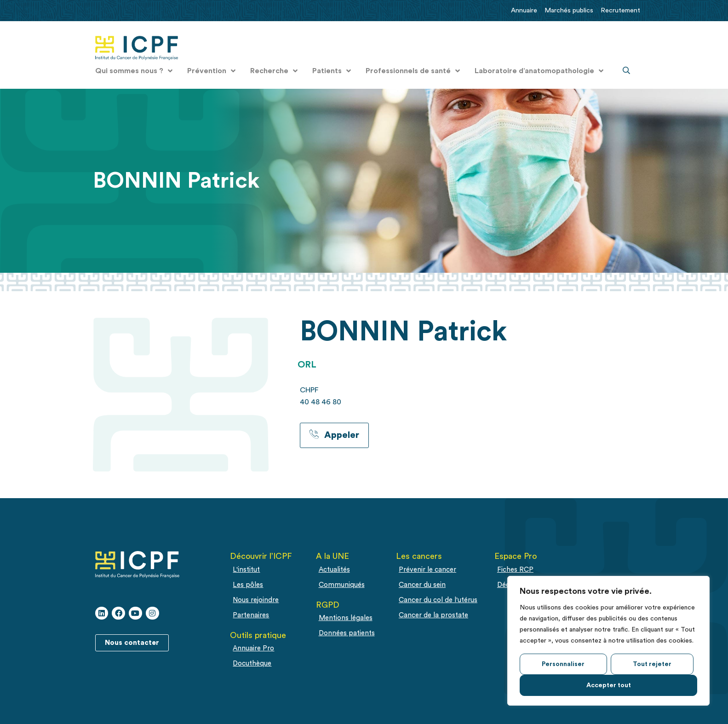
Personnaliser (563, 664)
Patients (331, 71)
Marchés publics (569, 10)
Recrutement (620, 10)
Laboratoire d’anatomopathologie (539, 71)
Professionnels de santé (413, 71)
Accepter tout (608, 685)
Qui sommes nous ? (133, 71)
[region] (608, 641)
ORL (307, 364)
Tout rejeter (652, 664)
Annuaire (524, 10)
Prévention (211, 71)
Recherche (274, 71)
